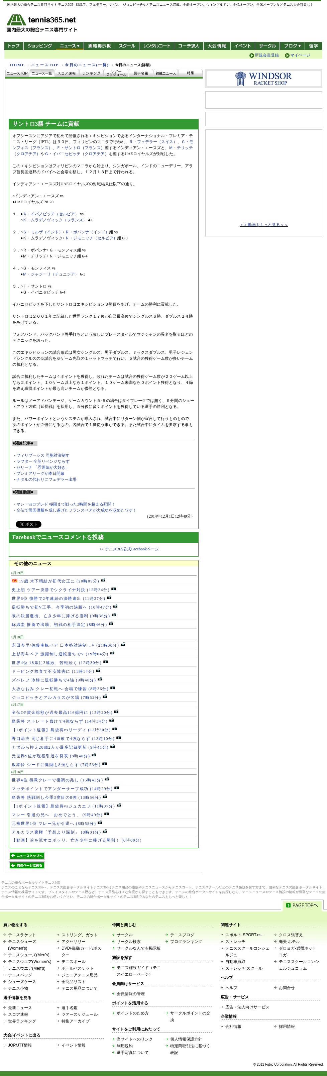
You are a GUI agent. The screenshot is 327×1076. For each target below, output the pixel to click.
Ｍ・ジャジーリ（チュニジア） (51, 274)
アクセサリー (74, 941)
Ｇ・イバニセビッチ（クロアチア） (76, 153)
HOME (17, 65)
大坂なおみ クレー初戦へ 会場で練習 (63, 688)
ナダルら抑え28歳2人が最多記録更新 (63, 747)
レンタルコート (157, 46)
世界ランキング (22, 1021)
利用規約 (125, 1046)
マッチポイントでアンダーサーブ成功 (65, 788)
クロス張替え (291, 935)
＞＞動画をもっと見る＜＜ (264, 224)
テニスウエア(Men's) (26, 968)
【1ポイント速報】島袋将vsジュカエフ (66, 806)
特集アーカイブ (76, 1021)
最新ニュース (20, 1007)
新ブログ (292, 46)
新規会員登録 (267, 55)
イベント (243, 46)
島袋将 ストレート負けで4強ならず (63, 721)
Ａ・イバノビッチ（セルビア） (51, 214)
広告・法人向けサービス (247, 1007)
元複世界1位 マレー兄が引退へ (57, 823)
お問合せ (287, 987)
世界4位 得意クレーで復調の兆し (60, 780)
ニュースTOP (45, 65)
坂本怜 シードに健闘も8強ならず (59, 764)
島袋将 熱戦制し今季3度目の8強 (59, 797)
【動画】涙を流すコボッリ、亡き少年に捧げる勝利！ (77, 840)
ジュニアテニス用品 (80, 975)
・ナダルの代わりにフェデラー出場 (44, 479)
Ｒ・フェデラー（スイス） (153, 141)
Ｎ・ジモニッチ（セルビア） (91, 238)
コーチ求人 (189, 46)
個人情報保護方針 (186, 1039)
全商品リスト (74, 981)
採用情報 (287, 1026)
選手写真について (133, 1052)
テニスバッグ (20, 975)
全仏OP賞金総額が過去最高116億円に (65, 712)
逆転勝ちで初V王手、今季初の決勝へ (64, 607)
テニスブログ (182, 935)
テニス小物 (18, 988)
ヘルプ (231, 987)
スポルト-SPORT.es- (244, 935)
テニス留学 (313, 46)
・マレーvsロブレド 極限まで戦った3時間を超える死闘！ (63, 504)
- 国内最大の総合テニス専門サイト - (43, 24)
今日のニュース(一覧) (87, 65)
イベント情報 (74, 1045)
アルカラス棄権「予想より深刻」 (59, 832)
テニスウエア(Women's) (29, 961)
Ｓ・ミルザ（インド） (43, 232)
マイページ (300, 55)
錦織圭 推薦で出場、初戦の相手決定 (62, 624)
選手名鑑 (70, 1007)
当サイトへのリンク (135, 1039)
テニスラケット (22, 935)
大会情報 (217, 46)
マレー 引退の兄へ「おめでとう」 (60, 815)
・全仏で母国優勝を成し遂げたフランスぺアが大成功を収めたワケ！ (74, 510)
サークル (267, 46)
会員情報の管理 (131, 993)
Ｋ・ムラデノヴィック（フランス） (55, 220)
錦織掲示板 (99, 46)
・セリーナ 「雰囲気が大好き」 (41, 467)
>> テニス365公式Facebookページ (129, 549)
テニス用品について (80, 988)
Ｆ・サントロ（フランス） (81, 147)
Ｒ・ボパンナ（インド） (87, 232)
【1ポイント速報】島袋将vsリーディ (64, 730)
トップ (13, 46)
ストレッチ (235, 941)
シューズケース (22, 981)
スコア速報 (18, 1014)
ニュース (70, 46)
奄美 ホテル (289, 941)
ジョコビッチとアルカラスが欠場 (59, 697)
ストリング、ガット (80, 935)
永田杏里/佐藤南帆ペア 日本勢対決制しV (68, 645)
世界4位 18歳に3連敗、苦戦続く (60, 662)
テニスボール (74, 961)
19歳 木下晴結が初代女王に (58, 581)
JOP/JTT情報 (20, 1045)
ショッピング (39, 46)
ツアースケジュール (80, 1014)
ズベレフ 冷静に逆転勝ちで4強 (57, 680)
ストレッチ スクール (243, 968)
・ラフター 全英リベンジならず (41, 461)
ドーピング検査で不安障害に (56, 671)
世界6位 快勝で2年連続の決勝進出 (61, 598)
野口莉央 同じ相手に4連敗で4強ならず (66, 738)
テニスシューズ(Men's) (28, 955)
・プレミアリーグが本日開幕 (38, 473)
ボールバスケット (78, 968)
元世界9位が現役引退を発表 (54, 756)
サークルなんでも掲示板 (139, 948)
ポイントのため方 (133, 1013)
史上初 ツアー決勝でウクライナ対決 (64, 589)
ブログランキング (186, 941)
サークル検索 (129, 941)
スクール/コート (127, 46)
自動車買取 (235, 961)
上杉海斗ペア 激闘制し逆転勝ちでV (63, 654)
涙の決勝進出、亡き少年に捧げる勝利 (64, 616)
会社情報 (233, 1026)
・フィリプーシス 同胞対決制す (41, 455)
